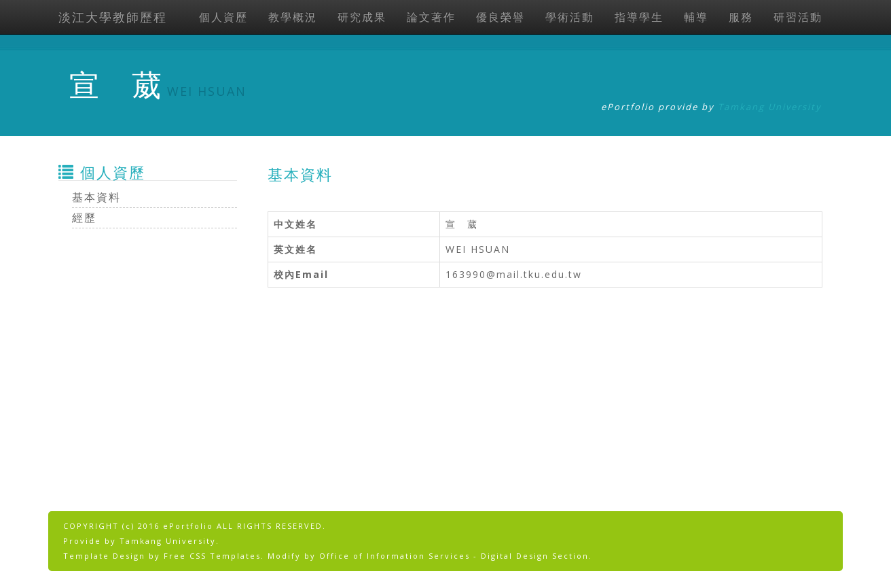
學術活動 (569, 17)
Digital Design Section (535, 556)
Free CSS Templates (212, 556)
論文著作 (431, 17)
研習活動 (798, 17)
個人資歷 (223, 17)
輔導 (696, 17)
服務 (741, 17)
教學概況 (292, 17)
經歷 (84, 217)
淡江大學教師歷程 (112, 17)
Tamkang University (770, 107)
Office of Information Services (394, 556)
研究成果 (362, 17)
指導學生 (639, 17)
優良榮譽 (500, 17)
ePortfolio (188, 526)
